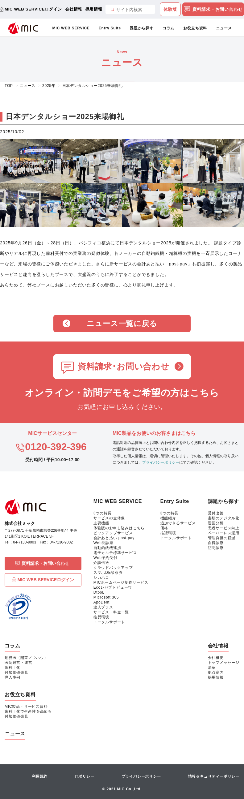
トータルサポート (109, 622)
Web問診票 (103, 543)
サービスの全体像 (109, 518)
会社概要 (216, 657)
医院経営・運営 (18, 662)
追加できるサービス (178, 523)
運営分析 (216, 523)
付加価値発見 (16, 672)
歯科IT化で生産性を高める (28, 711)
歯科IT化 (12, 667)
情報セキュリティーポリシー (213, 776)
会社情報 (73, 9)
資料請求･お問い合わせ (123, 366)
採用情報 (93, 9)
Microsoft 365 (106, 597)
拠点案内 (216, 672)
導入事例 (12, 677)
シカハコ (101, 577)
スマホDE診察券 (108, 572)
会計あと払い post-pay (113, 538)
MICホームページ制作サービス (120, 582)
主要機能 (101, 523)
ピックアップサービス (113, 533)
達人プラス (103, 607)
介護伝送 (101, 563)
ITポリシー (84, 776)
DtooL (99, 592)
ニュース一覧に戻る (122, 323)
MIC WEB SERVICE (71, 28)
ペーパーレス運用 (223, 533)
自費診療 (216, 543)
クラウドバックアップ (113, 567)
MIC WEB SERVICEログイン (33, 9)
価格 (164, 528)
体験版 (170, 9)
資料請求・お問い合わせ (213, 9)
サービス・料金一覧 (111, 612)
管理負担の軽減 (222, 538)
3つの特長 (102, 513)
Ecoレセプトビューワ (112, 587)
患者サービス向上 (223, 528)
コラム (168, 28)
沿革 (212, 667)
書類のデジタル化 (223, 518)
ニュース (224, 28)
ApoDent (101, 602)
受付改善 (216, 513)
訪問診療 (216, 548)
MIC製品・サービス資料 (26, 706)
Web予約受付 (105, 558)
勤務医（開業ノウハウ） (26, 657)
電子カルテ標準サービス (115, 553)
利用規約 (40, 776)
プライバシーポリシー (160, 462)
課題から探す (142, 28)
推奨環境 (101, 617)
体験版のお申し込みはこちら (119, 528)
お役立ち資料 (195, 28)
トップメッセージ (223, 662)
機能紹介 (168, 518)
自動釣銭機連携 (107, 548)
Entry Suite (110, 28)
